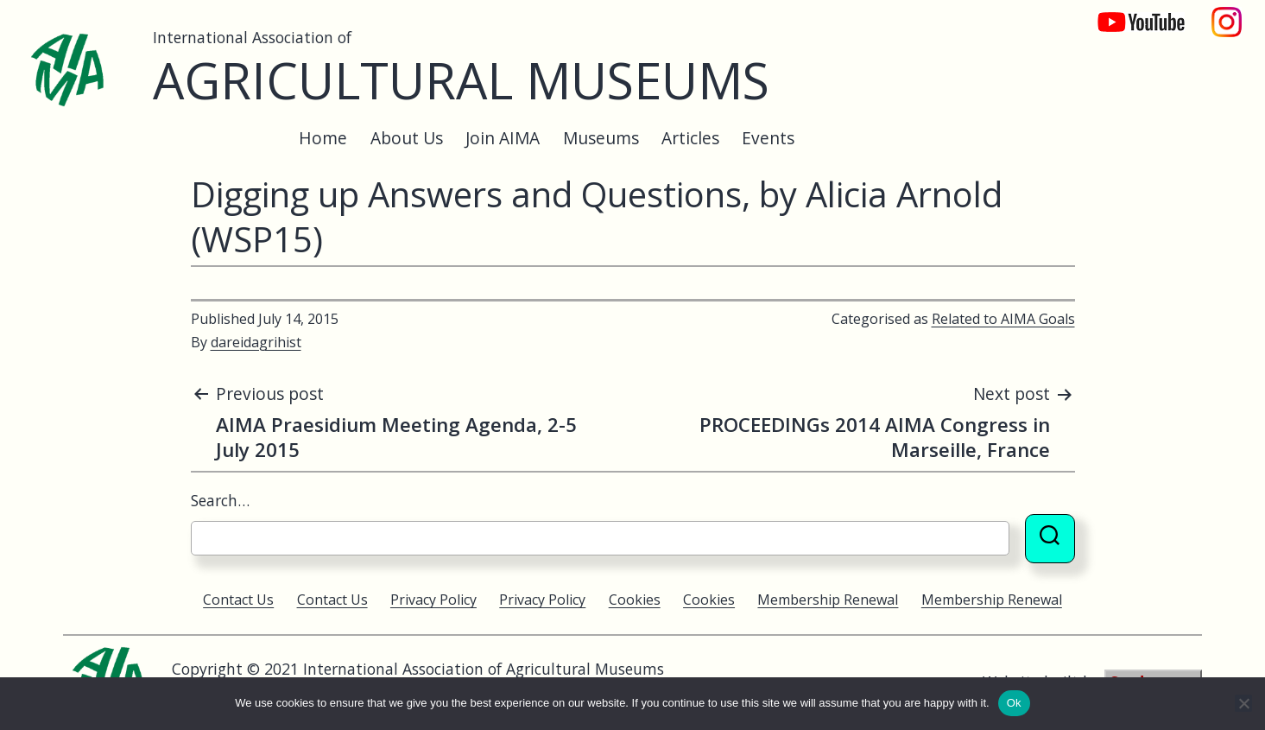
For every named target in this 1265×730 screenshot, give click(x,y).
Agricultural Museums (461, 80)
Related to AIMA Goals (1003, 318)
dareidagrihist (256, 342)
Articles (690, 137)
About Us (406, 137)
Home (323, 137)
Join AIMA (502, 137)
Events (768, 137)
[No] (1243, 703)
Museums (601, 137)
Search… (220, 500)
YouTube (1129, 13)
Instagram (1227, 13)
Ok (1014, 702)
